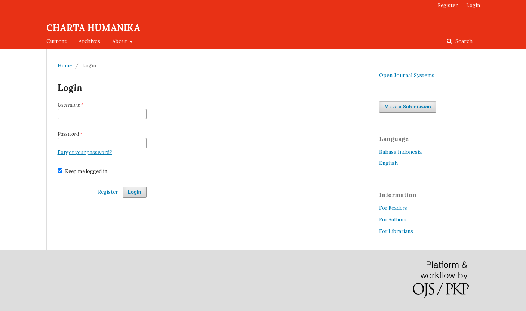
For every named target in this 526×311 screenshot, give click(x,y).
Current (56, 41)
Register (448, 5)
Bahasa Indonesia (400, 151)
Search (463, 41)
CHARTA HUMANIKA (93, 28)
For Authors (393, 219)
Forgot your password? (85, 152)
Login (473, 5)
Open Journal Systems (406, 75)
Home (65, 65)
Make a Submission (407, 107)
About (120, 41)
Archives (89, 41)
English (388, 163)
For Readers (393, 208)
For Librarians (396, 231)
